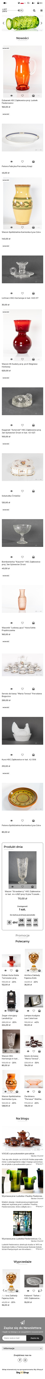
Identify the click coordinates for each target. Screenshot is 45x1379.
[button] (39, 3)
